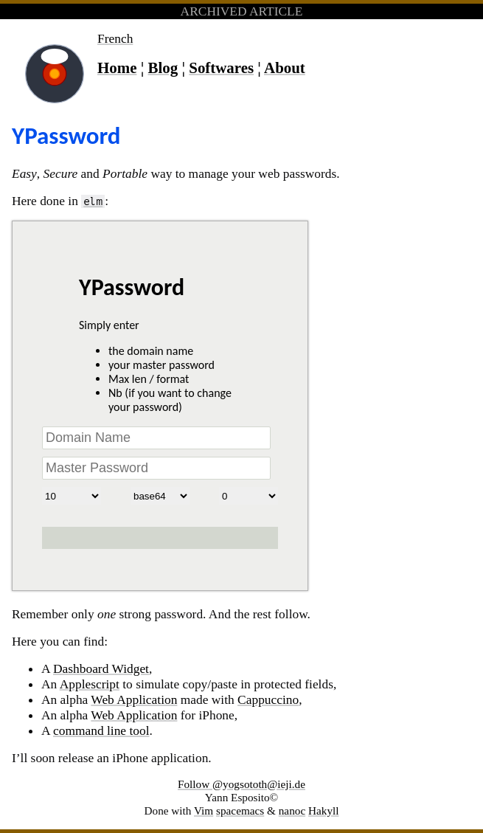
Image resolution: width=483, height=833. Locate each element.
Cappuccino (268, 699)
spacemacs (240, 810)
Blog (163, 68)
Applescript (89, 684)
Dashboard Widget (101, 668)
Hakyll (323, 810)
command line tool (101, 730)
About (284, 68)
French (115, 38)
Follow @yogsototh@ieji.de (241, 784)
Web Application (134, 699)
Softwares (221, 68)
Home (116, 68)
